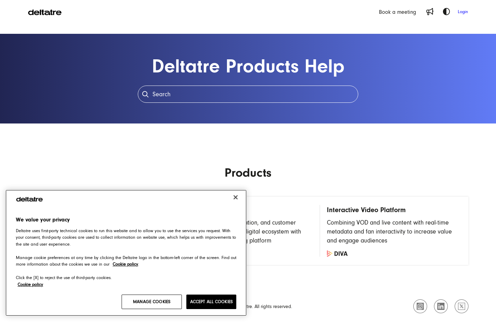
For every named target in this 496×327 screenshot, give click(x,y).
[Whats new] (429, 11)
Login (463, 11)
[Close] (235, 197)
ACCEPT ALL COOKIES (211, 301)
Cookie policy (30, 284)
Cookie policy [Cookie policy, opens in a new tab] (125, 264)
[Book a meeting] (397, 11)
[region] (126, 253)
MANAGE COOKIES (151, 301)
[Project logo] (45, 11)
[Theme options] (446, 11)
